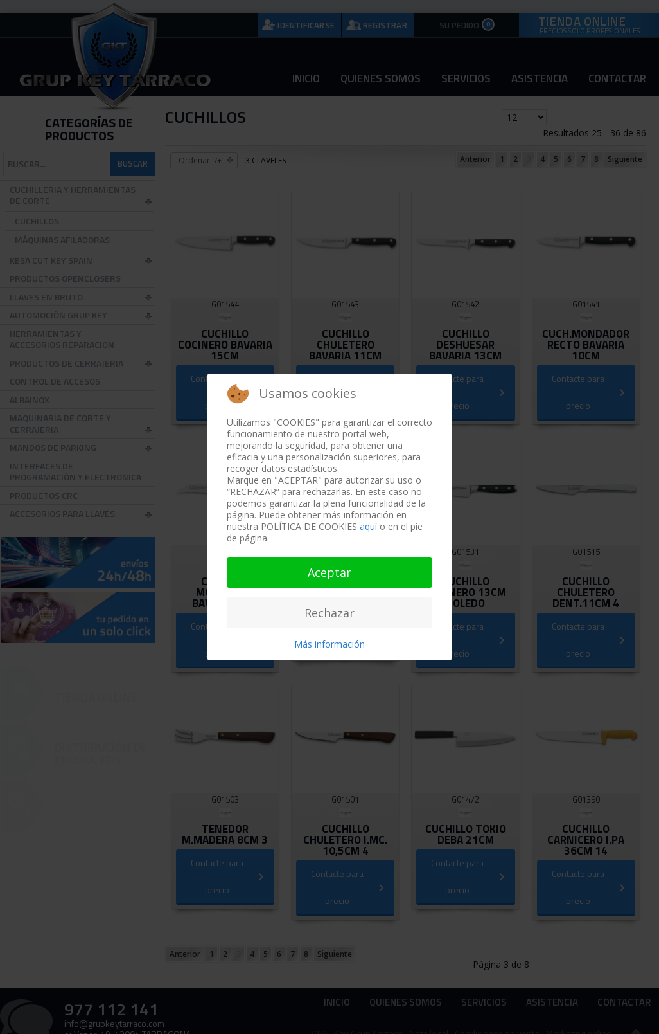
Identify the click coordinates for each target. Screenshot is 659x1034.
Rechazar (329, 613)
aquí (368, 526)
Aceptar (329, 572)
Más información (329, 644)
